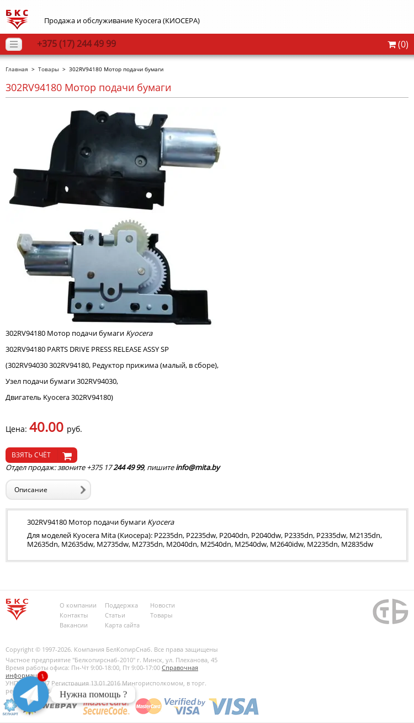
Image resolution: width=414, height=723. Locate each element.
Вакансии (74, 625)
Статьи (115, 615)
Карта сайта (122, 625)
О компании (78, 605)
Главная (17, 69)
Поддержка (121, 605)
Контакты (74, 615)
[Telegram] (31, 694)
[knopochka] (41, 455)
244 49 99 (76, 44)
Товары (48, 69)
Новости (162, 605)
